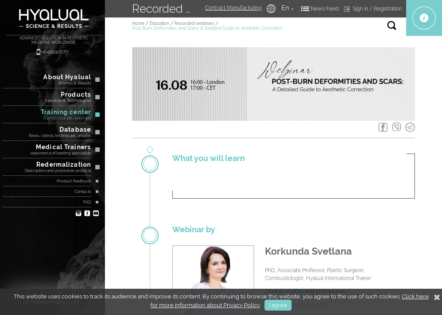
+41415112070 (54, 52)
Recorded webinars (194, 23)
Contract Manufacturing (233, 8)
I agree (278, 305)
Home (138, 23)
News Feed (324, 9)
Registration (388, 9)
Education (159, 23)
